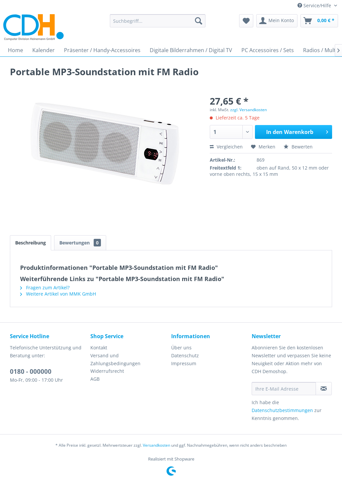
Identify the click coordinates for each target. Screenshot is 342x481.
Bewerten (298, 147)
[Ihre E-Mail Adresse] (284, 388)
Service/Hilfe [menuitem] (314, 5)
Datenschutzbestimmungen (282, 410)
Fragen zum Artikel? (45, 287)
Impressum (183, 363)
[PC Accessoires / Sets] (267, 50)
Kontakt (98, 347)
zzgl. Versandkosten (248, 109)
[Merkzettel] (246, 20)
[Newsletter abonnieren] (324, 388)
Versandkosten (156, 445)
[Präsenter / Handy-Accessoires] (102, 50)
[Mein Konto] (276, 20)
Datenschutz (185, 355)
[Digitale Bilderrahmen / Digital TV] (191, 50)
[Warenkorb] (319, 20)
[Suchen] (198, 20)
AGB (95, 379)
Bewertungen (80, 242)
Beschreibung (30, 243)
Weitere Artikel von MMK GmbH (58, 294)
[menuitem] (157, 20)
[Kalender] (43, 50)
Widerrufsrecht (107, 371)
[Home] (15, 50)
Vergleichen (226, 147)
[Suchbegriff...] (157, 20)
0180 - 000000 (30, 371)
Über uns (181, 347)
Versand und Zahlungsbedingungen (115, 359)
